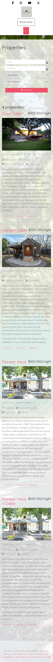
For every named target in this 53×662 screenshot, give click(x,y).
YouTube (46, 657)
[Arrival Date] (25, 62)
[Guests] (26, 75)
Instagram (21, 657)
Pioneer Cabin (14, 230)
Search (26, 90)
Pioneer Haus (14, 361)
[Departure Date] (25, 68)
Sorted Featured (36, 108)
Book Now (26, 22)
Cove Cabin (12, 113)
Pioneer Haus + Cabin (14, 501)
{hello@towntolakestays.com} (30, 654)
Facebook (8, 657)
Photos (8, 216)
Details (21, 216)
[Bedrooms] (26, 81)
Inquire (33, 216)
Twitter (34, 657)
